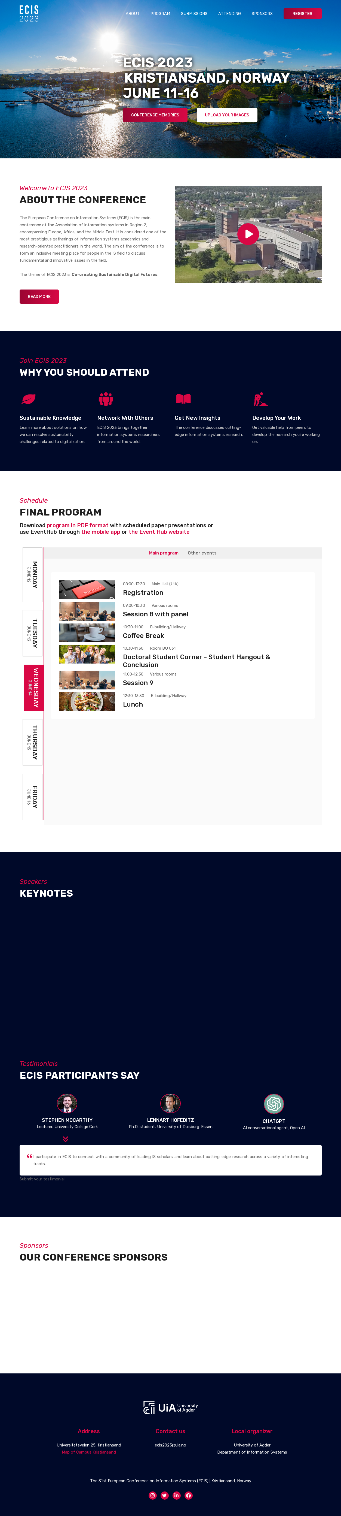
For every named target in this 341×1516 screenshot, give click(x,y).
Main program (164, 553)
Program (160, 13)
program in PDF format (78, 525)
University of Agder (252, 1445)
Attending (229, 13)
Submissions (194, 13)
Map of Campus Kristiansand (89, 1452)
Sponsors (262, 13)
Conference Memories (155, 115)
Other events (202, 553)
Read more (39, 296)
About (133, 13)
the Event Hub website (159, 532)
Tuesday (32, 633)
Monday (32, 575)
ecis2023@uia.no (170, 1445)
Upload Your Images (227, 115)
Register (302, 13)
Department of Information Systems (252, 1452)
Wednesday (33, 688)
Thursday (32, 742)
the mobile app (100, 532)
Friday (32, 797)
